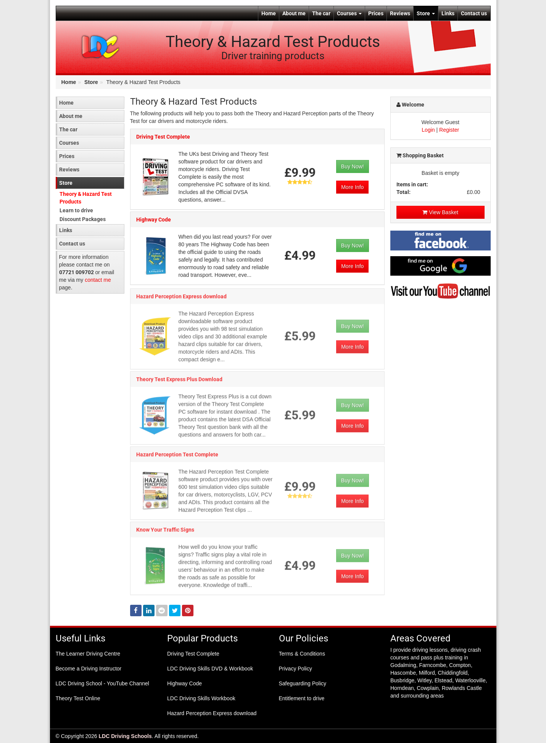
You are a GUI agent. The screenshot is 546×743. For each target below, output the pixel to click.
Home (268, 13)
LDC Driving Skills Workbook (201, 698)
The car (321, 13)
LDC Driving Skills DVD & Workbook (210, 668)
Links (447, 13)
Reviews (400, 13)
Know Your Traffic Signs (165, 532)
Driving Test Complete (163, 137)
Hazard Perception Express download (181, 299)
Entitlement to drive (302, 698)
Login (428, 130)
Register (449, 130)
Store (426, 13)
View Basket (440, 212)
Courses (349, 13)
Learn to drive (76, 210)
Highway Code (153, 220)
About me (294, 13)
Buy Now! (352, 167)
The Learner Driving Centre (88, 654)
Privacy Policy (295, 668)
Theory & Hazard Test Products (86, 198)
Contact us (474, 13)
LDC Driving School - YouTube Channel (102, 683)
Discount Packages (83, 219)
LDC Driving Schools (125, 736)
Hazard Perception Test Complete (177, 457)
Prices (375, 13)
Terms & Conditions (302, 654)
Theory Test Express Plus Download (179, 382)
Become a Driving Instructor (89, 668)
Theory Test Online (78, 698)
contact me (98, 280)
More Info (352, 187)
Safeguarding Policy (303, 683)
